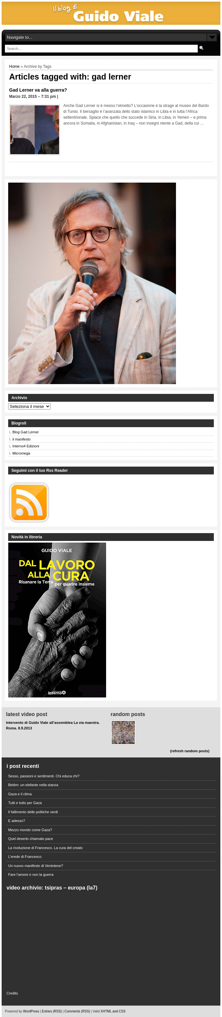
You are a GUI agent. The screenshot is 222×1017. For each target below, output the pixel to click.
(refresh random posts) (189, 751)
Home (14, 66)
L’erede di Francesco (24, 857)
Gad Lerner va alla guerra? (38, 90)
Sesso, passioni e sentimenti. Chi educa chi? (43, 776)
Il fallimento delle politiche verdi (33, 812)
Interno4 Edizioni (25, 446)
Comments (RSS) (77, 1011)
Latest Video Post (26, 714)
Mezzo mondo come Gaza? (30, 830)
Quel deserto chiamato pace (30, 839)
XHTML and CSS (113, 1011)
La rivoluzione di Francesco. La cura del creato (45, 848)
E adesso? (16, 821)
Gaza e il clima (20, 794)
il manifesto (21, 439)
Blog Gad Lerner (25, 432)
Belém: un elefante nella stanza (33, 785)
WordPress (31, 1011)
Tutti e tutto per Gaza (25, 803)
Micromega (21, 453)
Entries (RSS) (52, 1011)
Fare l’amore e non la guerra (31, 874)
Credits (12, 993)
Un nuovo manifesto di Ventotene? (35, 866)
